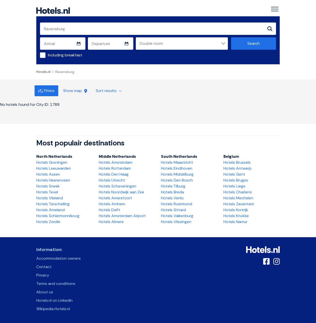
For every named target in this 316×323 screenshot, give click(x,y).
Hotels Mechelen (238, 198)
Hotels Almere (111, 221)
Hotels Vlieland (49, 198)
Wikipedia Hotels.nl (53, 308)
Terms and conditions (55, 283)
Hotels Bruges (235, 180)
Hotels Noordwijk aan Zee (121, 192)
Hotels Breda (172, 192)
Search (253, 43)
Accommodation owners (58, 258)
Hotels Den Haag (114, 174)
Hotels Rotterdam (115, 168)
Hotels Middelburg (177, 174)
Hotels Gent (234, 174)
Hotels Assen (48, 174)
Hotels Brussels (237, 162)
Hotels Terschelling (53, 204)
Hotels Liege (234, 186)
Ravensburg (64, 71)
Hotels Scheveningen (117, 186)
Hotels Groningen (51, 162)
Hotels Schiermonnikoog (57, 215)
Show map (75, 90)
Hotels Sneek (48, 186)
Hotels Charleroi (237, 192)
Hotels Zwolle (48, 221)
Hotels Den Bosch (177, 180)
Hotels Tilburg (173, 186)
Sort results (109, 90)
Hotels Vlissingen (176, 221)
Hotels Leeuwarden (53, 168)
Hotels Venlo (172, 198)
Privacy (42, 275)
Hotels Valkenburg (177, 215)
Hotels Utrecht (112, 180)
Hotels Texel (47, 192)
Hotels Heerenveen (53, 180)
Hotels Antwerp (237, 168)
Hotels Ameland (50, 209)
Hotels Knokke (236, 215)
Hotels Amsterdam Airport (122, 215)
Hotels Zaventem (238, 204)
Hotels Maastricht (177, 162)
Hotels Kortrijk (235, 209)
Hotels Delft (109, 209)
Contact (44, 266)
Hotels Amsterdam (115, 162)
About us (44, 292)
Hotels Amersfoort (115, 198)
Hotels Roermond (176, 204)
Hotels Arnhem (112, 204)
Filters (46, 90)
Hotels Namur (235, 221)
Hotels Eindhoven (176, 168)
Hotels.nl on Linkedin (54, 300)
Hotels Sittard (173, 209)
